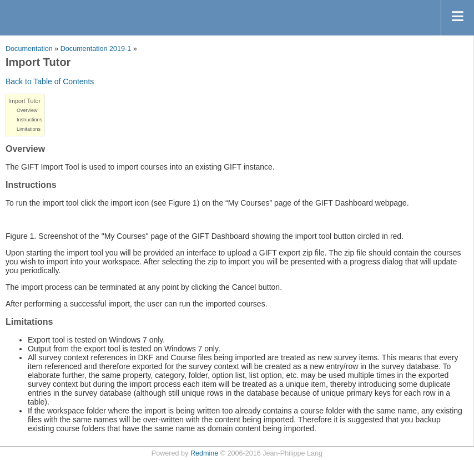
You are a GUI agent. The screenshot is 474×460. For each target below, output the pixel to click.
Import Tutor (24, 101)
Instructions (29, 119)
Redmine (204, 453)
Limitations (29, 129)
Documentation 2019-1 (95, 49)
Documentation (29, 49)
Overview (27, 110)
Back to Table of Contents (50, 81)
